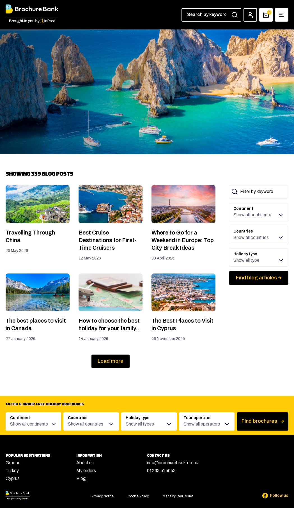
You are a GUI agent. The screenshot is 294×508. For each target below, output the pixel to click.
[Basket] (266, 15)
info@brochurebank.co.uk (172, 462)
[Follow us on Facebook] (271, 495)
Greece (13, 462)
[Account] (250, 15)
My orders (86, 470)
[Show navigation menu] (281, 15)
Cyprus (13, 478)
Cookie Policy (138, 496)
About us (85, 462)
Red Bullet (184, 496)
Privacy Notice (102, 496)
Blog (81, 478)
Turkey (12, 470)
